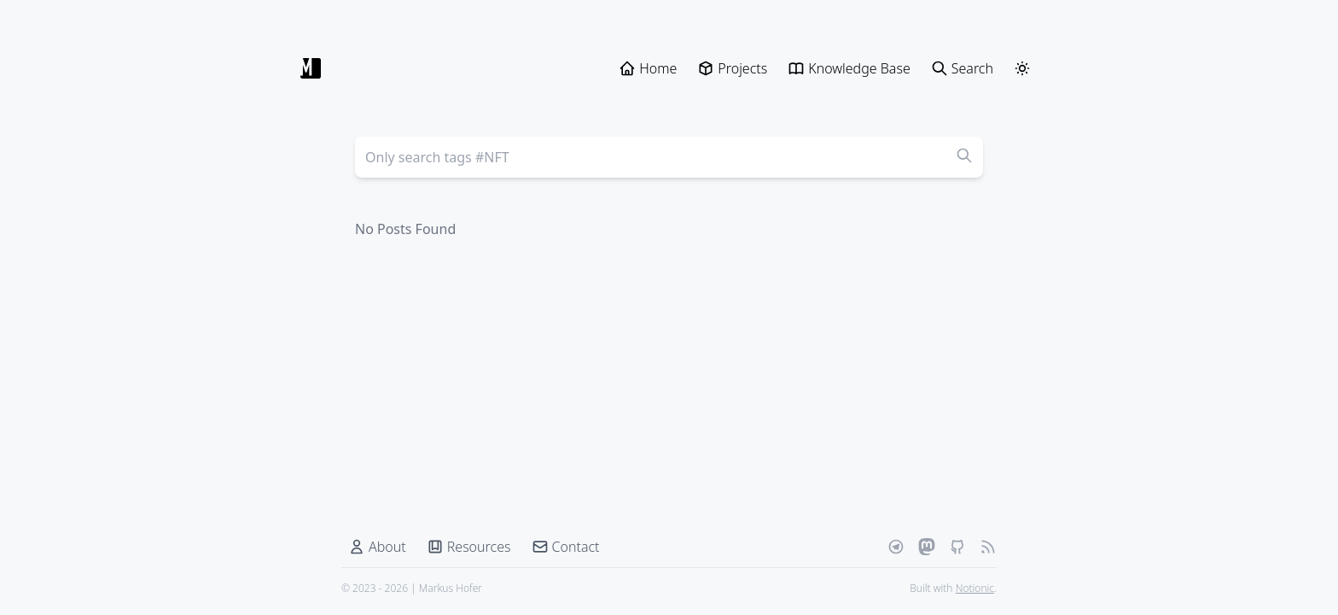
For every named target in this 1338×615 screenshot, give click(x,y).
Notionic (975, 588)
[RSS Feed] (988, 546)
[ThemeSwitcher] (1022, 68)
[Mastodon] (926, 546)
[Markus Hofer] (310, 68)
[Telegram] (896, 546)
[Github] (957, 546)
